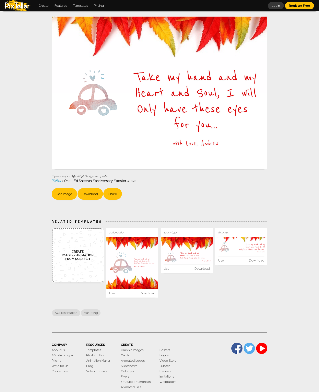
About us (58, 350)
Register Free (299, 6)
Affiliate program (63, 355)
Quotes (165, 366)
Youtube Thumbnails (136, 382)
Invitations (167, 376)
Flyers (125, 376)
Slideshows (129, 366)
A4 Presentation (66, 313)
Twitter (249, 348)
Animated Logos (133, 360)
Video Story (168, 360)
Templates (93, 350)
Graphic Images (132, 350)
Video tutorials (96, 371)
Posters (165, 350)
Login (276, 6)
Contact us (60, 371)
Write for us (60, 366)
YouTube (261, 348)
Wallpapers (168, 382)
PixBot (57, 181)
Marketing (91, 313)
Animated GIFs (131, 387)
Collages (127, 371)
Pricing (56, 360)
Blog (89, 366)
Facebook (237, 348)
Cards (125, 355)
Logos (164, 355)
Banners (165, 371)
